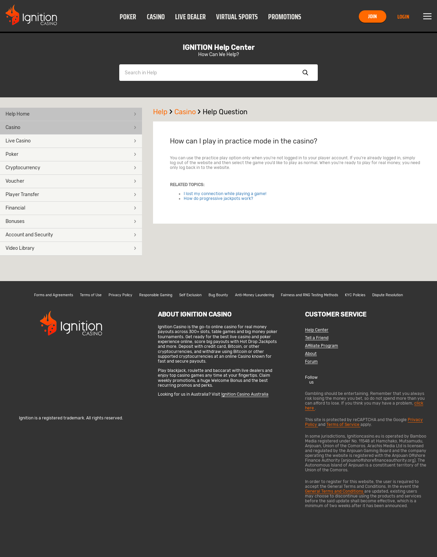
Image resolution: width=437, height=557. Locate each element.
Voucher (71, 181)
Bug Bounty (218, 295)
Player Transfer (71, 194)
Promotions (284, 16)
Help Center (316, 330)
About (311, 354)
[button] (127, 16)
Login (403, 16)
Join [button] (372, 16)
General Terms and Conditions (334, 491)
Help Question (225, 112)
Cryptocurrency (71, 168)
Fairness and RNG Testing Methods (309, 295)
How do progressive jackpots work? (218, 198)
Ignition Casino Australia (244, 394)
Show (305, 72)
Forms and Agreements (53, 295)
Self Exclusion (190, 295)
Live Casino (71, 141)
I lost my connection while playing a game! (225, 193)
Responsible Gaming (155, 295)
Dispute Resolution (387, 295)
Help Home (71, 114)
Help (163, 112)
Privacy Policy (120, 295)
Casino (156, 16)
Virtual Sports (237, 16)
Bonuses (71, 221)
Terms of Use (91, 295)
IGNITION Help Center (218, 47)
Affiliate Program (321, 346)
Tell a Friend (316, 338)
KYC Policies (355, 295)
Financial (71, 208)
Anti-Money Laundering (254, 295)
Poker (128, 16)
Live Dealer (190, 16)
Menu (427, 16)
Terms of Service (343, 424)
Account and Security (71, 235)
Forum (311, 362)
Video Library (71, 248)
